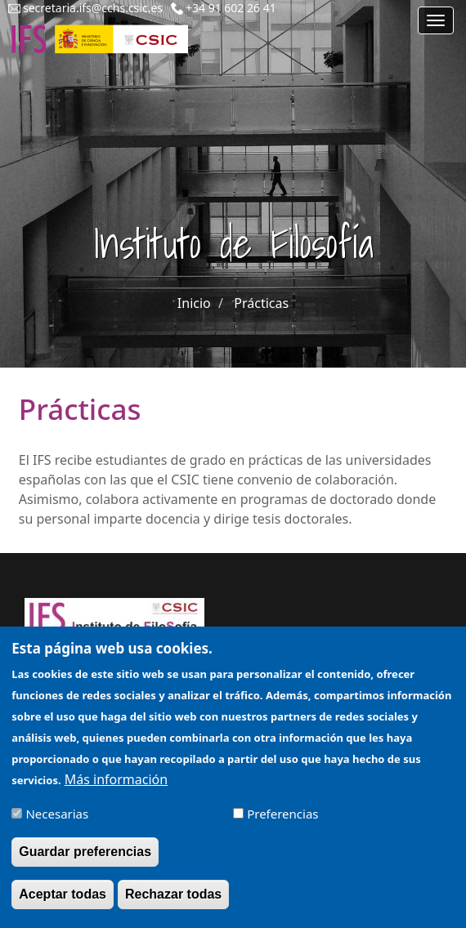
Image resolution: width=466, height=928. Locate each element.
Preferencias (282, 822)
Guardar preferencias (85, 861)
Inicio (194, 303)
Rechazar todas (173, 903)
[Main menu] (436, 20)
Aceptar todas (62, 903)
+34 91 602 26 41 (231, 8)
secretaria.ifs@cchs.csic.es (93, 8)
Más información (116, 788)
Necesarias (56, 822)
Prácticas (261, 303)
